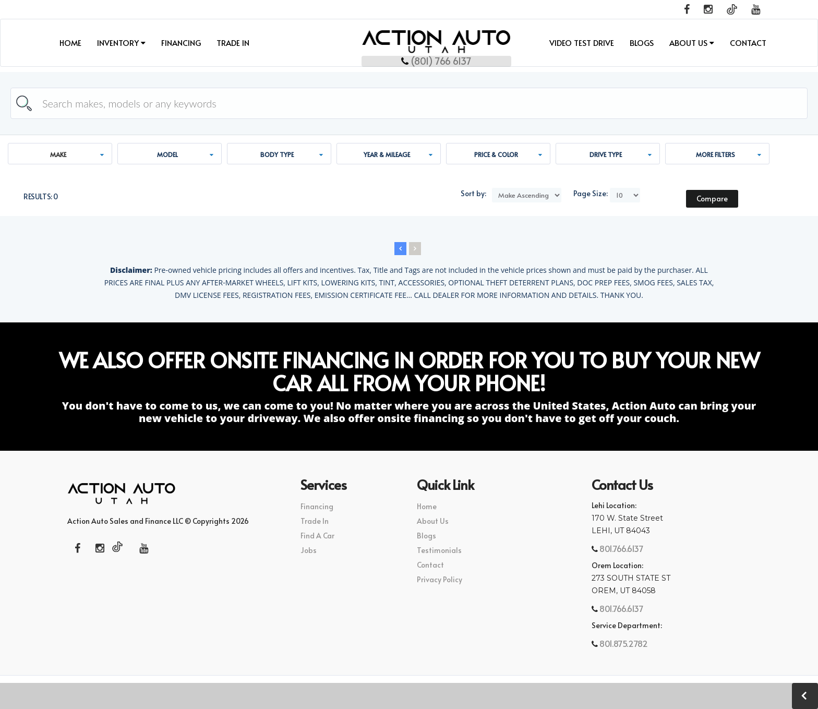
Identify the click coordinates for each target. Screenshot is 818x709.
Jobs (308, 550)
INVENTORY (121, 42)
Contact (748, 42)
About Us (691, 42)
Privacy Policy (439, 579)
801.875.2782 (623, 643)
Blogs (642, 42)
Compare (712, 198)
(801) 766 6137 (409, 59)
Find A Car (317, 535)
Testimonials (439, 550)
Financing (181, 42)
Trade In (232, 42)
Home (70, 42)
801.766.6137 (621, 548)
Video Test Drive (581, 42)
